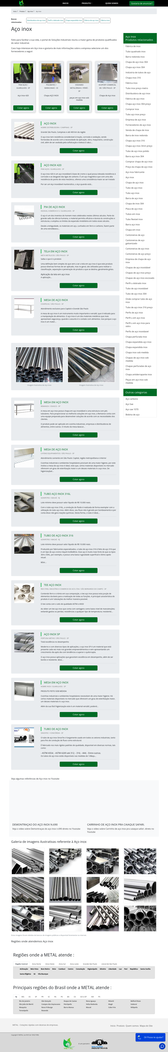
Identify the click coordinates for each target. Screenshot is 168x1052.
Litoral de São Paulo (109, 964)
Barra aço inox (133, 224)
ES (30, 997)
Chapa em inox (133, 229)
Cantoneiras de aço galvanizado (135, 242)
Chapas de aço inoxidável (138, 267)
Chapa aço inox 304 (135, 67)
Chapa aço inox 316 (135, 140)
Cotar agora (23, 107)
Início (113, 1025)
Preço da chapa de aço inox (139, 166)
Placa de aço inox (134, 208)
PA (99, 997)
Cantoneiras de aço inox (137, 248)
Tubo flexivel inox (134, 219)
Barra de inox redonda (137, 135)
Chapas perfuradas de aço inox (138, 368)
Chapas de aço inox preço (138, 272)
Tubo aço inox (132, 193)
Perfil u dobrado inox (55, 20)
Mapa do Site (146, 1025)
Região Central (21, 964)
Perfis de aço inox (134, 312)
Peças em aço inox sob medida (137, 381)
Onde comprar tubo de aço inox (139, 301)
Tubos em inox (133, 214)
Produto (86, 3)
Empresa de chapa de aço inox (138, 261)
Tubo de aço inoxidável (137, 288)
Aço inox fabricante (135, 172)
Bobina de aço (133, 414)
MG (23, 997)
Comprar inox (132, 109)
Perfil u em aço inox (135, 317)
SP (36, 997)
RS (55, 997)
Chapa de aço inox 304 (137, 62)
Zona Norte (36, 964)
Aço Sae (129, 404)
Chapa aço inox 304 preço (138, 103)
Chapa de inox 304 (135, 203)
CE (75, 997)
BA (68, 997)
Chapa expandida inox (74, 20)
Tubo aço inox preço (135, 114)
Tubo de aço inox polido (137, 151)
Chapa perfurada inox (136, 336)
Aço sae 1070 (132, 409)
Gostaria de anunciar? (141, 3)
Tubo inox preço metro (137, 88)
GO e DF (83, 997)
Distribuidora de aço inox (36, 20)
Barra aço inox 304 (135, 156)
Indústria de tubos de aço (138, 72)
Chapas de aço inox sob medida (137, 359)
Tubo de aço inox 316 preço (139, 307)
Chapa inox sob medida (137, 352)
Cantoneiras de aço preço (138, 253)
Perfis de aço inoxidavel (137, 331)
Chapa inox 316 (133, 77)
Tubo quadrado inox (135, 51)
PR (42, 997)
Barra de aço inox (134, 198)
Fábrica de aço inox (91, 20)
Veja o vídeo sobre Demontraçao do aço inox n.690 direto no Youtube (46, 828)
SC (49, 997)
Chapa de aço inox (135, 182)
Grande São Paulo (90, 964)
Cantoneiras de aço (135, 235)
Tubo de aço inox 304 (136, 293)
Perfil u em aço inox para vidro (138, 325)
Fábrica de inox (133, 46)
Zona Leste (74, 964)
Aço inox (130, 177)
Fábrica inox (105, 20)
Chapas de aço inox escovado (140, 278)
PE (62, 997)
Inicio (65, 3)
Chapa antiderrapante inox (139, 374)
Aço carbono (132, 398)
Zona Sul (62, 964)
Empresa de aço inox (136, 119)
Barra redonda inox (135, 56)
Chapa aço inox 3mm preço (139, 145)
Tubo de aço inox (134, 187)
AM (92, 997)
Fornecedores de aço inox (138, 124)
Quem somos (111, 3)
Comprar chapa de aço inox (139, 161)
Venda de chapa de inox (137, 130)
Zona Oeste (49, 964)
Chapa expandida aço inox (138, 342)
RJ (16, 997)
